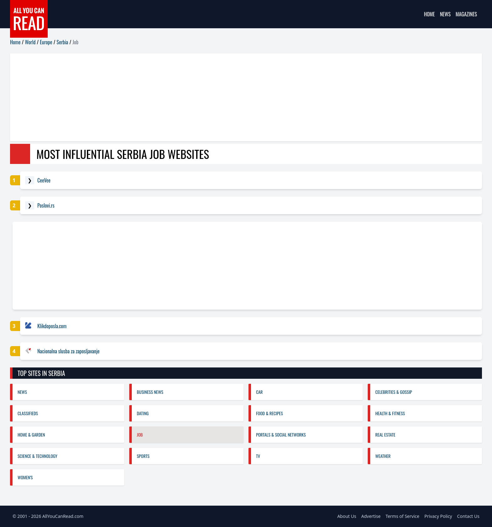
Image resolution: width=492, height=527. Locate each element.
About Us (346, 516)
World (30, 42)
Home (429, 14)
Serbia (62, 42)
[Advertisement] (198, 97)
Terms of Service (403, 516)
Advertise (371, 516)
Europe (46, 42)
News (445, 14)
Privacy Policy (438, 516)
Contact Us (468, 516)
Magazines (466, 14)
